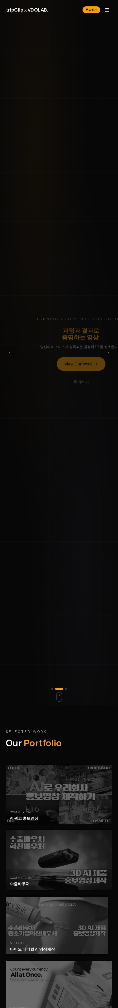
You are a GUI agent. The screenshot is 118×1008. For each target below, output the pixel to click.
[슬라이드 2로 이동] (62, 689)
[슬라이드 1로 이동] (55, 689)
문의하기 (91, 10)
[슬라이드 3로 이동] (66, 689)
